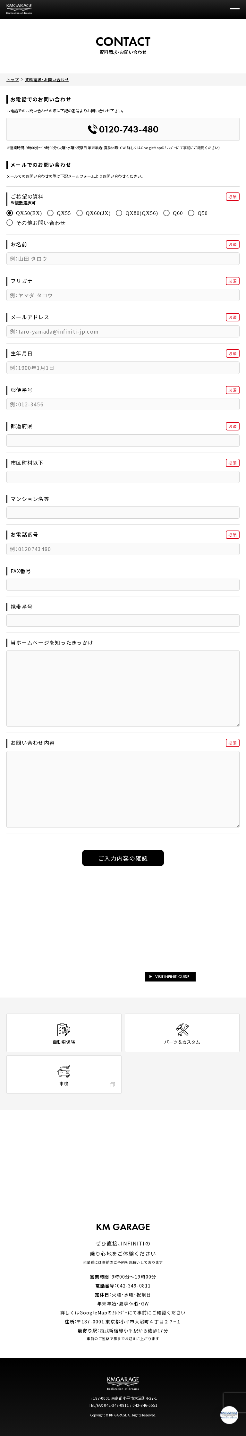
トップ (12, 79)
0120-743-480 (123, 129)
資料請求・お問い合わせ (47, 79)
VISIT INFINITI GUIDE (169, 976)
